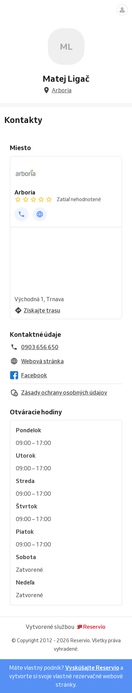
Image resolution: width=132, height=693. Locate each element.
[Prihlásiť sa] (122, 10)
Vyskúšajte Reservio (92, 667)
